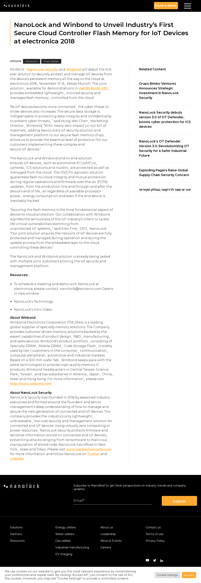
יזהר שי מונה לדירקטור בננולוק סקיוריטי (165, 190)
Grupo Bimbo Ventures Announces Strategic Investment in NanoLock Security (159, 91)
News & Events (111, 541)
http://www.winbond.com (30, 384)
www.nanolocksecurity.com (88, 449)
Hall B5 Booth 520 (93, 88)
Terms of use (154, 534)
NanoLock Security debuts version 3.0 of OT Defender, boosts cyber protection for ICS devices (165, 120)
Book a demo (166, 5)
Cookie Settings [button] (167, 575)
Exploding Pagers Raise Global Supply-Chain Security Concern (164, 172)
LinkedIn (17, 459)
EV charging (63, 554)
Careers (105, 547)
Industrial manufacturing (72, 547)
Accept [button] (189, 575)
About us (106, 527)
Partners (16, 534)
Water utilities (64, 534)
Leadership (108, 534)
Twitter (93, 454)
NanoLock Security (42, 69)
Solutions (16, 527)
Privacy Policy (155, 541)
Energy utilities (65, 527)
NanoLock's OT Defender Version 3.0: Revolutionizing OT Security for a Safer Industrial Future (164, 148)
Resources (17, 541)
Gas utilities (63, 541)
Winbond (73, 69)
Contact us (153, 527)
